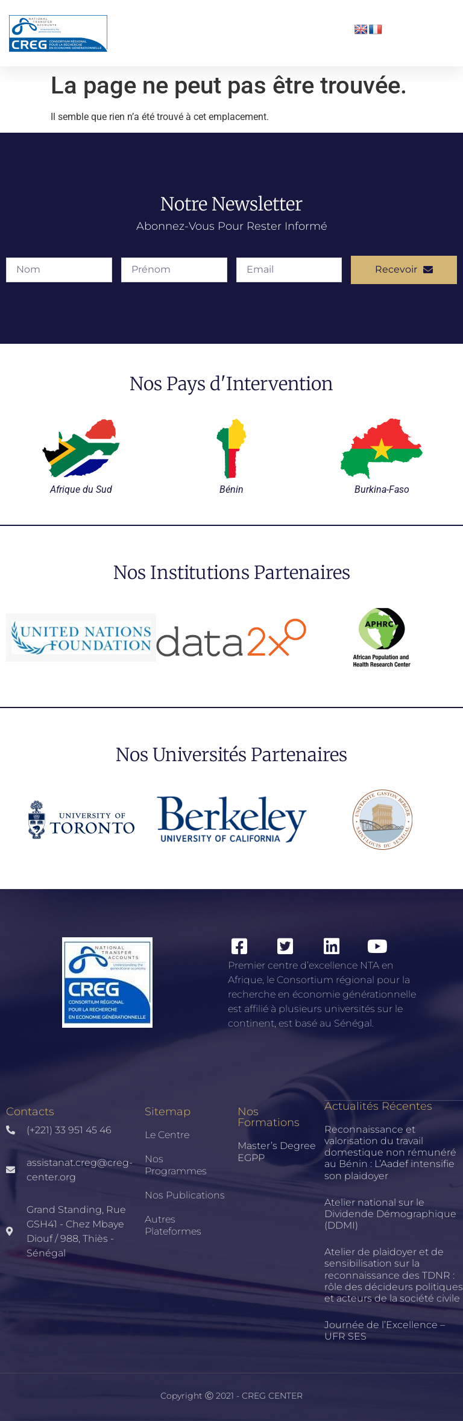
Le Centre (167, 1135)
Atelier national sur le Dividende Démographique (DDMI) (390, 1214)
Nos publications (185, 1195)
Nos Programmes (176, 1165)
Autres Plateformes (173, 1225)
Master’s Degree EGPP (277, 1151)
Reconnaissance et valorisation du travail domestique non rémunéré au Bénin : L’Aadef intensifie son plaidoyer (390, 1153)
